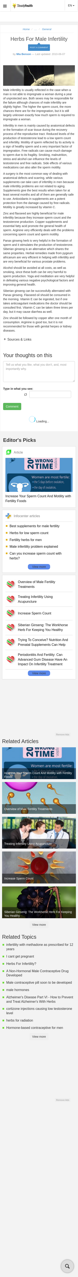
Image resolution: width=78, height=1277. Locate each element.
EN (71, 5)
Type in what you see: (18, 388)
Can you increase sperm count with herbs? (36, 556)
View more (39, 566)
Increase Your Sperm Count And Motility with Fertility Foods (38, 498)
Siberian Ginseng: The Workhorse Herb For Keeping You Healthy (43, 627)
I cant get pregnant (20, 956)
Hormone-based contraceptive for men (34, 1028)
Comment (12, 406)
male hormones (17, 990)
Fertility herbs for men (26, 540)
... (35, 29)
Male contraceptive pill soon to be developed (39, 982)
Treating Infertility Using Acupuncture (35, 599)
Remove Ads (62, 734)
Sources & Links (18, 339)
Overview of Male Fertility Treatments (36, 584)
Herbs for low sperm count (29, 533)
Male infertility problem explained (34, 546)
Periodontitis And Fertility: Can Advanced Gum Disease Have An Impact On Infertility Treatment (42, 659)
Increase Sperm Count (34, 613)
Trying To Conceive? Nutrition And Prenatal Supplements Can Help (43, 642)
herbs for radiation (19, 1020)
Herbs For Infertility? (21, 963)
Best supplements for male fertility (34, 526)
